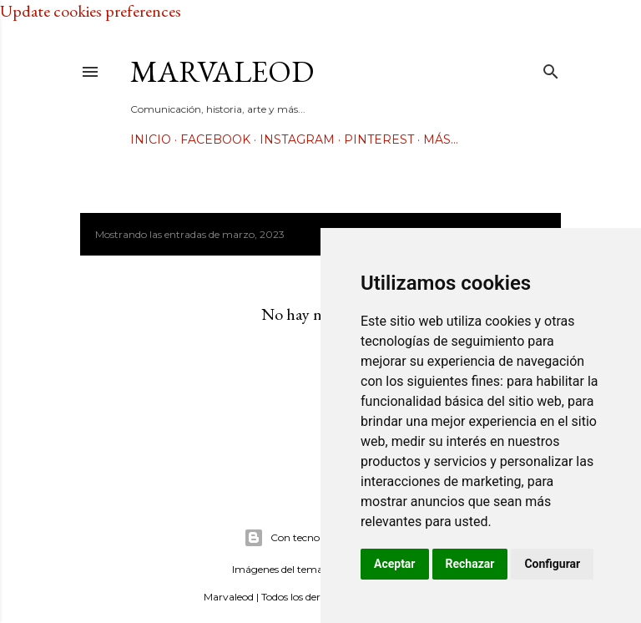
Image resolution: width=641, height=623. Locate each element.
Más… (440, 139)
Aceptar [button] (395, 563)
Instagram (297, 139)
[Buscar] (551, 68)
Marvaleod (222, 71)
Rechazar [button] (470, 563)
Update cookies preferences (90, 11)
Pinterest (379, 139)
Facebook (215, 139)
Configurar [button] (552, 563)
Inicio (150, 139)
